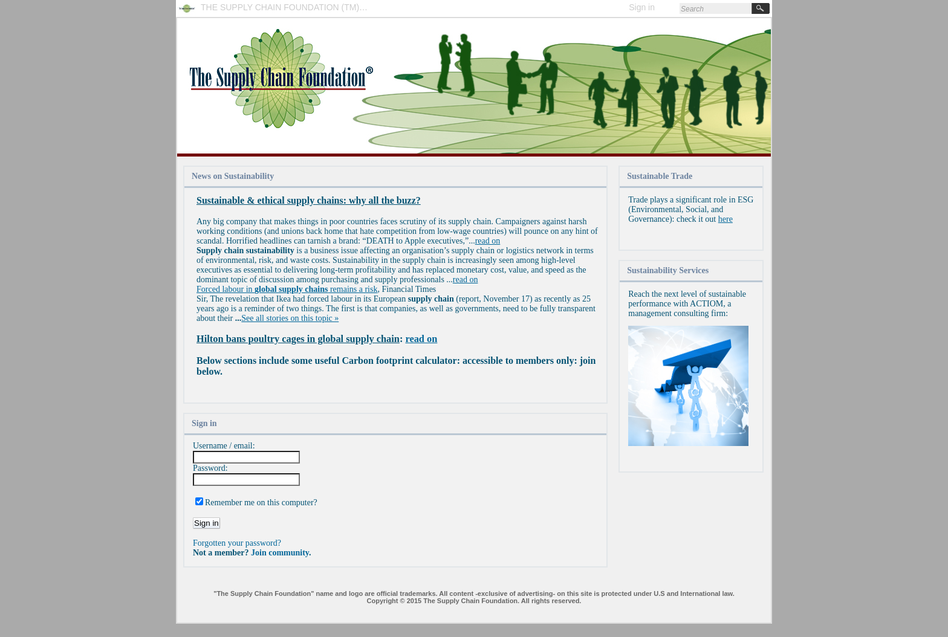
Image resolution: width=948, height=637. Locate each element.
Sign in (642, 7)
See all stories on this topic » (290, 318)
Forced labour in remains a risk (286, 289)
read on (488, 240)
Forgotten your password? (237, 543)
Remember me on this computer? (261, 502)
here (725, 219)
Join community (280, 552)
